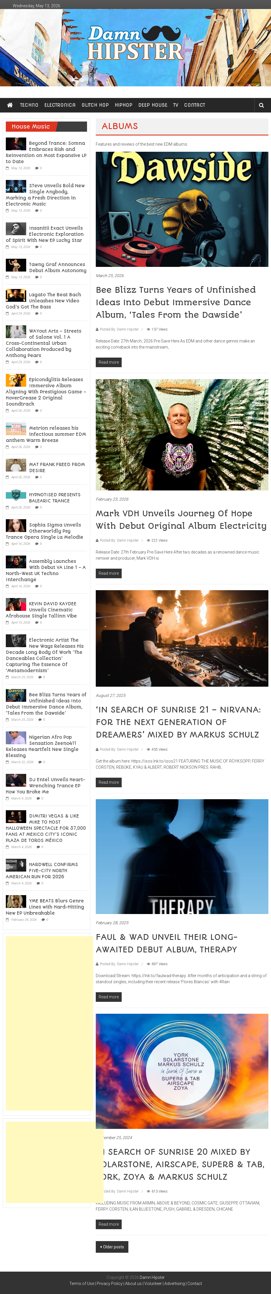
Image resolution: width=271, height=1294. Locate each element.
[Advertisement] (49, 1023)
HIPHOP (123, 105)
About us (133, 1283)
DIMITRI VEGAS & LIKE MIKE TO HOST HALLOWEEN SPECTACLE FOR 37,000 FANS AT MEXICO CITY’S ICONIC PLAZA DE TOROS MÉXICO (46, 828)
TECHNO (29, 105)
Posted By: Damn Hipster (119, 329)
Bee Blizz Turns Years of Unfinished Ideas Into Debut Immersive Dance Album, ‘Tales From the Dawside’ (176, 302)
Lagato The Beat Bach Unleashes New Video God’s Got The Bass (43, 301)
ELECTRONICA (60, 105)
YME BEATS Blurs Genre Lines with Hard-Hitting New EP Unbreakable (45, 907)
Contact (194, 1283)
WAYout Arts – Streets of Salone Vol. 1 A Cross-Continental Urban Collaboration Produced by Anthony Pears (43, 343)
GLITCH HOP (95, 105)
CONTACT (194, 105)
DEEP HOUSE (152, 105)
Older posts (113, 1247)
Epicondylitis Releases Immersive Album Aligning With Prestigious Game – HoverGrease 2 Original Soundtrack (46, 392)
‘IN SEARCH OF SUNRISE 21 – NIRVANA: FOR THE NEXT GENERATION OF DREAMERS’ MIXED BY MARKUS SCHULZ (178, 722)
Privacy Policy (110, 1283)
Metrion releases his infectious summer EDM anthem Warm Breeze (46, 434)
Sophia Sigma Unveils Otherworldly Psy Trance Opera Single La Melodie (44, 531)
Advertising (174, 1283)
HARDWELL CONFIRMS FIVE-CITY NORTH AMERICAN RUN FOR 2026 (42, 870)
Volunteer (153, 1283)
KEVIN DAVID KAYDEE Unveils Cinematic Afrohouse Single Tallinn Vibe (41, 610)
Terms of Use (81, 1283)
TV (175, 105)
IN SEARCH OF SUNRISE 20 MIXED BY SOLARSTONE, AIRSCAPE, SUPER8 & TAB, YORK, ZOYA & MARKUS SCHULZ (180, 1164)
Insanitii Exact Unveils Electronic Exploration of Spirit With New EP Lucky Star (45, 234)
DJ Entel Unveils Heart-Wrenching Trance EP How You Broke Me (45, 786)
